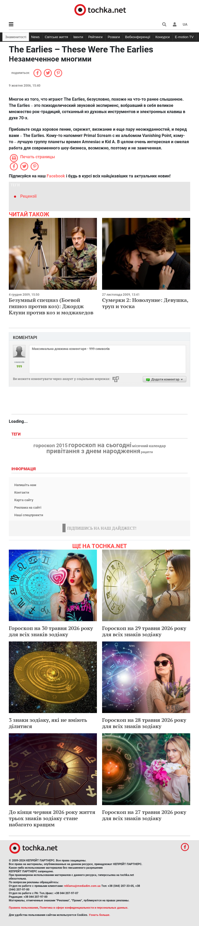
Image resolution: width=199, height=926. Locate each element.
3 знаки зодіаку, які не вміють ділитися (48, 723)
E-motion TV (184, 37)
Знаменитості (15, 37)
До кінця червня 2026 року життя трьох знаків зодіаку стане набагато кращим (52, 818)
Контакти (21, 492)
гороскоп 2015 (50, 446)
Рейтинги (95, 37)
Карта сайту (23, 500)
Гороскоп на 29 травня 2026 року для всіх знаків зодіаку (144, 631)
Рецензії (28, 196)
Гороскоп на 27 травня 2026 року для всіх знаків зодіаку (144, 815)
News (35, 37)
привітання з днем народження (93, 451)
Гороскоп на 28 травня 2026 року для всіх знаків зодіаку (144, 723)
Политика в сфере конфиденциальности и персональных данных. (84, 907)
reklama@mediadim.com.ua (82, 886)
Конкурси (162, 37)
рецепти (147, 452)
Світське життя (56, 37)
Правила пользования (23, 907)
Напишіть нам (25, 485)
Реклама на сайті (27, 507)
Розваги (114, 37)
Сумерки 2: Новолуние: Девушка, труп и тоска (145, 303)
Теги (16, 434)
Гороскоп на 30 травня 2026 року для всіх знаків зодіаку (51, 631)
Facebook (56, 176)
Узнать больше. (99, 915)
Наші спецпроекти (28, 515)
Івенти (78, 37)
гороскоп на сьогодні (99, 445)
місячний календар (149, 446)
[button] (174, 24)
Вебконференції (137, 37)
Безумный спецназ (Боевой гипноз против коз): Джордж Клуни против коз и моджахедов (51, 306)
